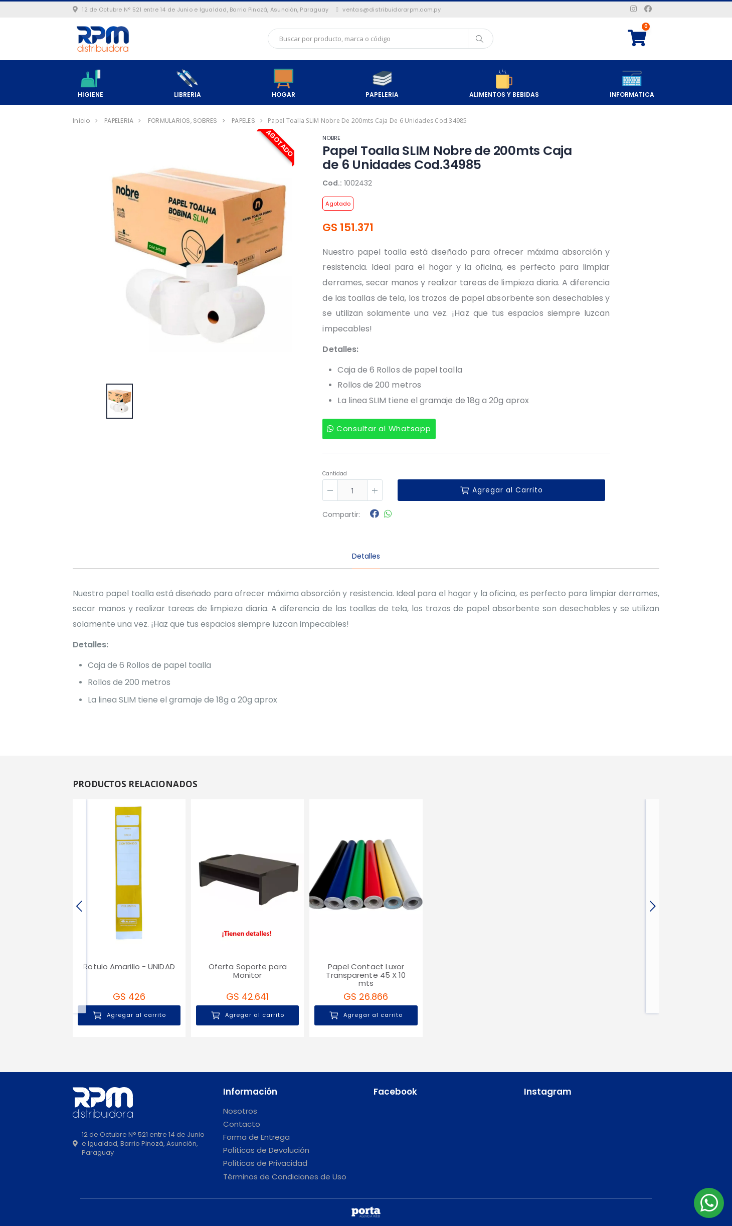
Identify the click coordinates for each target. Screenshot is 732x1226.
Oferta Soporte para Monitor (248, 970)
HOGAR (283, 83)
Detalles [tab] (366, 556)
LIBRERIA (187, 83)
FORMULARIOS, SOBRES (183, 120)
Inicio (81, 120)
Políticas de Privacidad (265, 1163)
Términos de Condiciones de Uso (284, 1176)
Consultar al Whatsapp (379, 428)
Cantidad (334, 473)
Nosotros (240, 1111)
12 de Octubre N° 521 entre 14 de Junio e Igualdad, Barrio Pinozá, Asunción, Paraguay (200, 10)
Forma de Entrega (256, 1137)
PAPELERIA (382, 83)
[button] (643, 38)
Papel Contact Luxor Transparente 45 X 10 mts (366, 974)
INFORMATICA (632, 83)
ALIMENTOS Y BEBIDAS (504, 83)
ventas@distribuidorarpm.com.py (388, 10)
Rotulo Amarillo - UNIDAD (128, 966)
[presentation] (79, 906)
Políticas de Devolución (266, 1150)
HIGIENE (90, 83)
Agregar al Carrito (501, 490)
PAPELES (243, 120)
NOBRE (331, 138)
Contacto (241, 1124)
